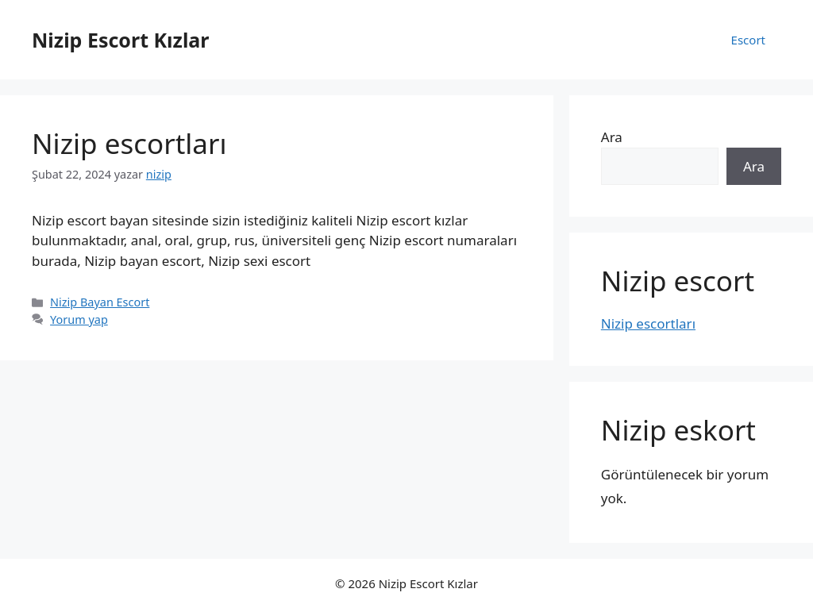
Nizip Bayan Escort (99, 302)
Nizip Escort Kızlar (121, 39)
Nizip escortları (129, 143)
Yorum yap (79, 319)
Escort (748, 40)
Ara (611, 137)
